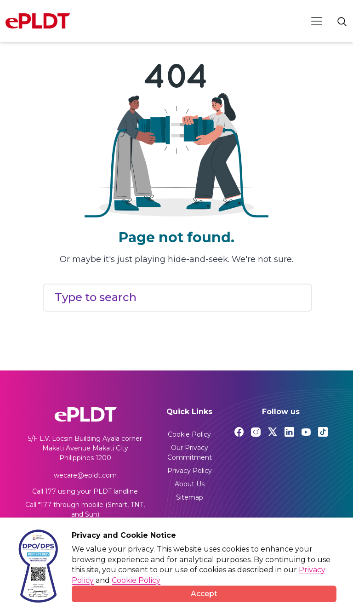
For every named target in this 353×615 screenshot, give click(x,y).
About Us (190, 484)
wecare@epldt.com (85, 475)
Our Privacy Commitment (189, 452)
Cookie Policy (189, 434)
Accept (204, 593)
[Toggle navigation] (316, 21)
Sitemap (189, 497)
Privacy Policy (189, 471)
